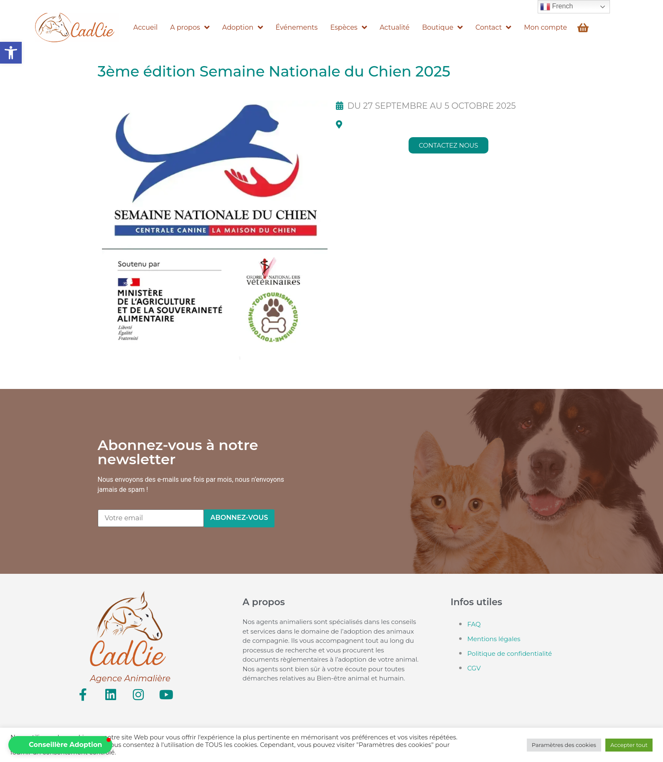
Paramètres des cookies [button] (564, 745)
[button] (11, 53)
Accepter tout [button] (629, 745)
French (556, 7)
